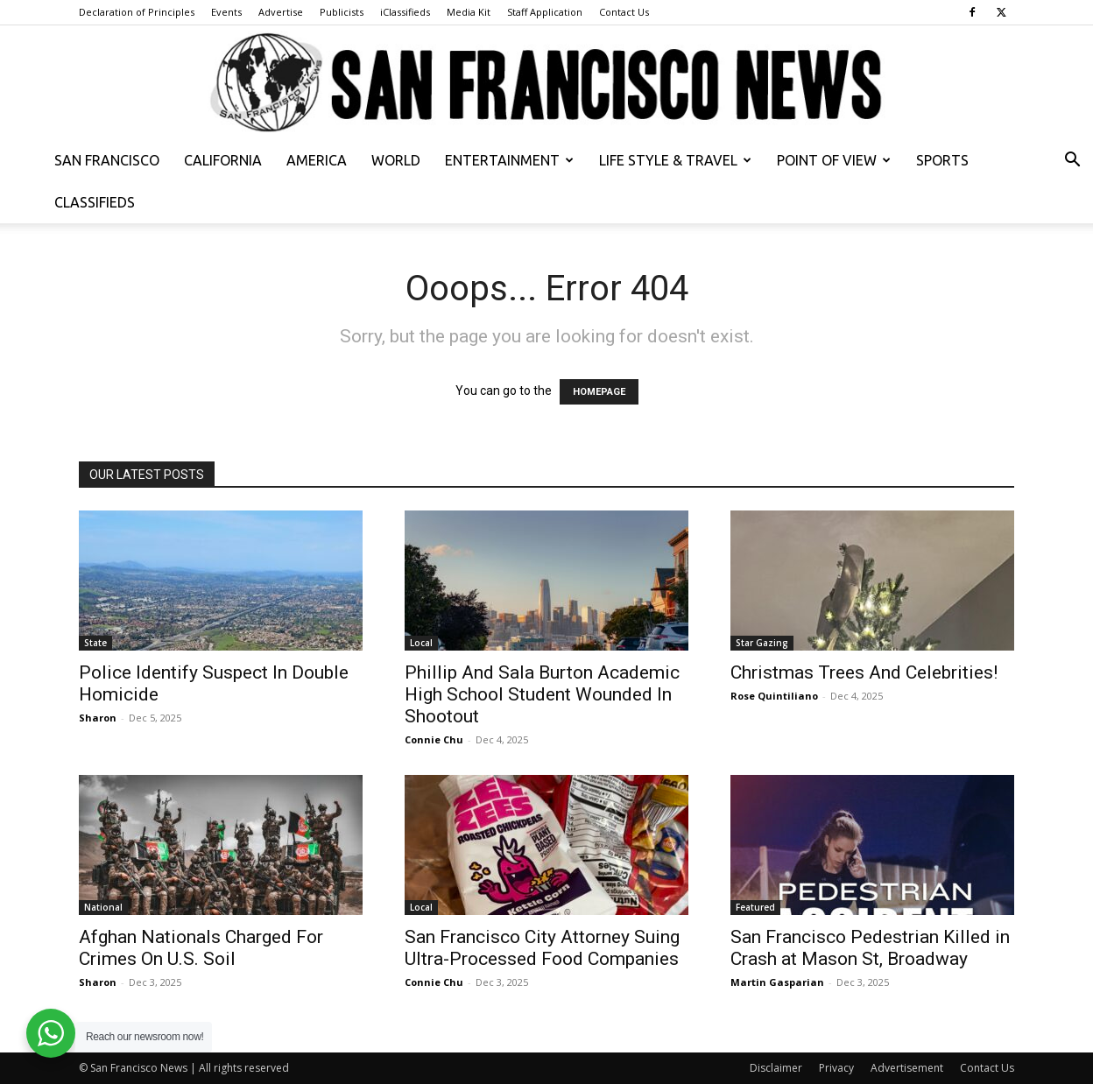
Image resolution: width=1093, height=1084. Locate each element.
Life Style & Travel (675, 160)
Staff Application (544, 11)
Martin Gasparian (777, 982)
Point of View (834, 160)
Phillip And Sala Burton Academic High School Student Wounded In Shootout (542, 694)
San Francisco (106, 160)
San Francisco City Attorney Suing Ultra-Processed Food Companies (542, 947)
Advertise (280, 11)
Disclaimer (776, 1067)
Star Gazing (762, 643)
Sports (942, 160)
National (103, 907)
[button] (1072, 161)
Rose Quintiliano (774, 695)
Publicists (341, 11)
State (95, 643)
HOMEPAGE (599, 392)
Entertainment (509, 160)
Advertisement (907, 1067)
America (316, 160)
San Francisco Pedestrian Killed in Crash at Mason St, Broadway (870, 947)
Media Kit (468, 11)
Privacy (836, 1067)
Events (226, 11)
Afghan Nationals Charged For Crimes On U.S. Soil (201, 947)
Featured (755, 907)
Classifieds (94, 202)
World (395, 160)
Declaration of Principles (136, 11)
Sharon (97, 717)
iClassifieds (405, 11)
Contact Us (624, 11)
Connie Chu (434, 739)
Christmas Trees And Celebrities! (864, 672)
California (223, 160)
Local (421, 643)
